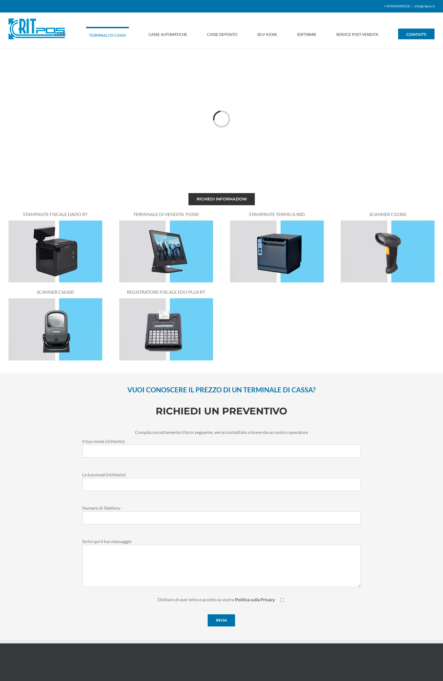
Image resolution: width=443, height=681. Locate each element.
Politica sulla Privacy (255, 599)
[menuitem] (70, 31)
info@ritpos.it (424, 6)
